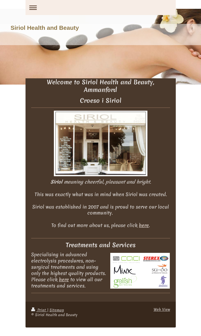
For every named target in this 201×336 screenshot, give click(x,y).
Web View (162, 309)
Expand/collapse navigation (100, 7)
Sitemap (57, 310)
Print (39, 310)
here (144, 225)
